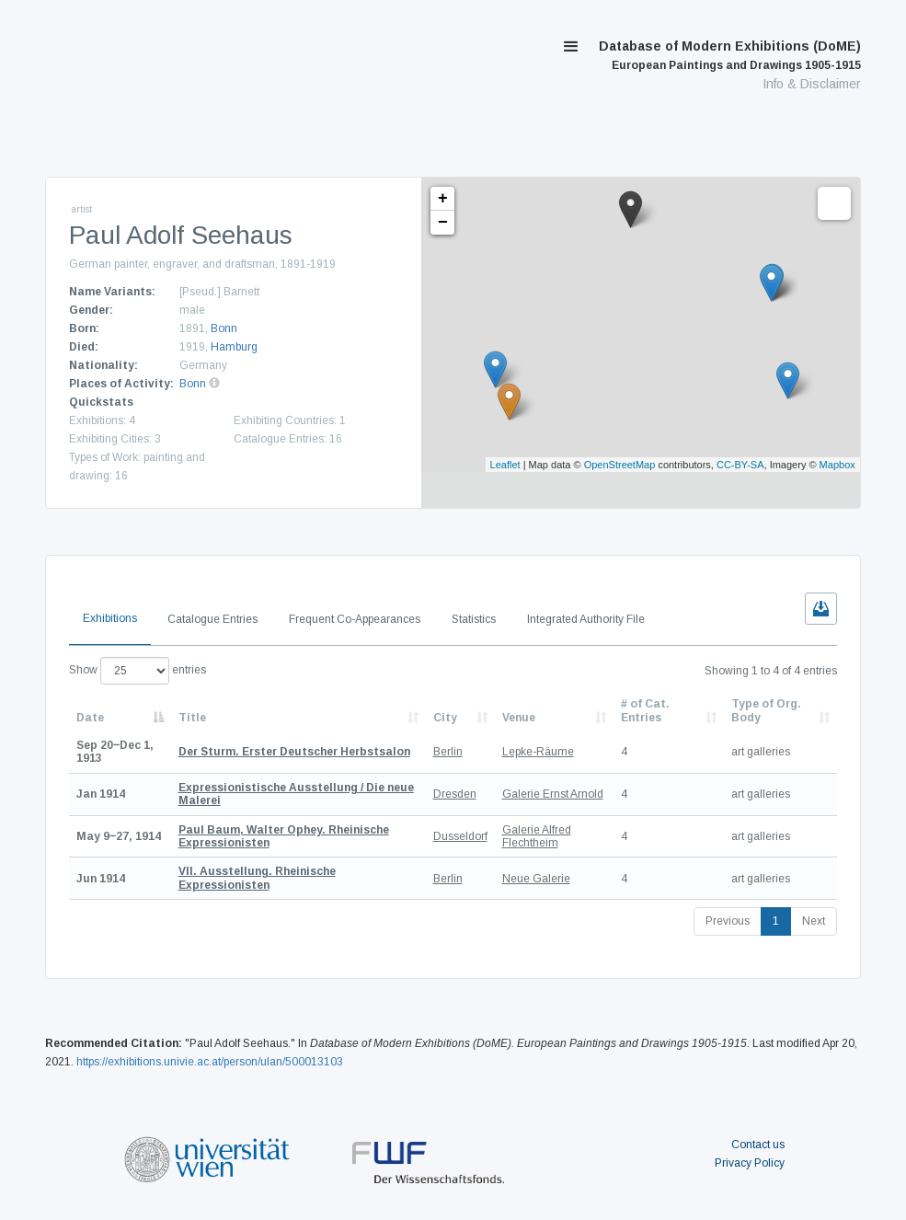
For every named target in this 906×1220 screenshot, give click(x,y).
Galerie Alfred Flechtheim (536, 836)
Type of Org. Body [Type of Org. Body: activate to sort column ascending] (766, 710)
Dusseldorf (460, 836)
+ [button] (443, 199)
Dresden (454, 794)
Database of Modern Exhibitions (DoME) (730, 55)
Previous (727, 921)
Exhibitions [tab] (110, 618)
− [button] (443, 223)
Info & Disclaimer (812, 83)
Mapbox (837, 464)
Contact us (758, 1144)
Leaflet (505, 464)
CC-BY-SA (740, 464)
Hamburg (234, 346)
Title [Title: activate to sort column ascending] (192, 717)
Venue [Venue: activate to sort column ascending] (518, 717)
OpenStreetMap (620, 464)
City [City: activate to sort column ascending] (445, 717)
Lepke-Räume (538, 751)
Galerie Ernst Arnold (552, 794)
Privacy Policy (750, 1163)
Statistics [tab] (474, 619)
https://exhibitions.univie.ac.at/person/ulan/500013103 (209, 1061)
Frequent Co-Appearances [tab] (354, 619)
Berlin (448, 751)
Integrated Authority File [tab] (586, 619)
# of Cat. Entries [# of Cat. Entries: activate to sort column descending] (645, 710)
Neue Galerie (536, 878)
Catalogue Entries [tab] (212, 619)
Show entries (137, 671)
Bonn (224, 328)
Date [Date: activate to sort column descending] (90, 717)
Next (813, 921)
